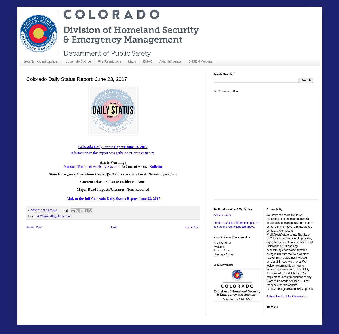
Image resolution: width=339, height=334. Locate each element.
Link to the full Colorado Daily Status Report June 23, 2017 (113, 199)
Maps (132, 61)
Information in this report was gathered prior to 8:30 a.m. (113, 153)
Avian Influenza (170, 61)
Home (113, 227)
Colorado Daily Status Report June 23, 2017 (112, 147)
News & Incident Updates (41, 61)
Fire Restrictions (109, 61)
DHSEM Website (200, 61)
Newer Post (34, 227)
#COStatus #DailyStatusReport (54, 216)
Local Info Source (78, 61)
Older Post (192, 227)
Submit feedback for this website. (287, 296)
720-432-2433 (222, 215)
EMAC (147, 61)
